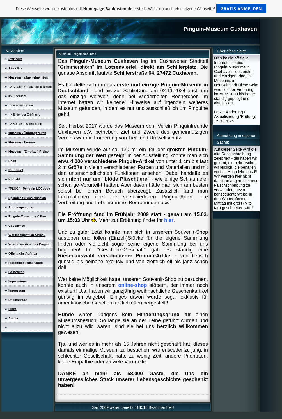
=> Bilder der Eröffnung (24, 114)
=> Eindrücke (17, 96)
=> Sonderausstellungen (25, 123)
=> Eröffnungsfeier (21, 105)
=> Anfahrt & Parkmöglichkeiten (30, 86)
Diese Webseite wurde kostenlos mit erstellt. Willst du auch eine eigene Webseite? (141, 8)
